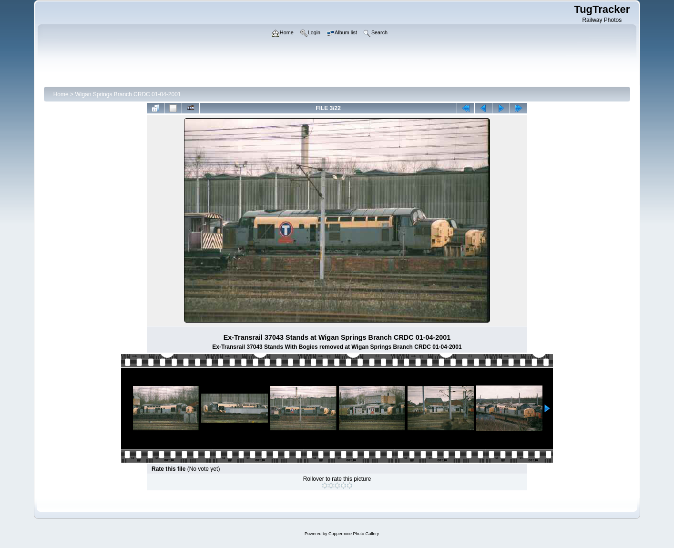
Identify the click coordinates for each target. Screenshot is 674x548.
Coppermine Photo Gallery (353, 533)
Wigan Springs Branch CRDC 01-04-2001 (128, 94)
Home (61, 94)
